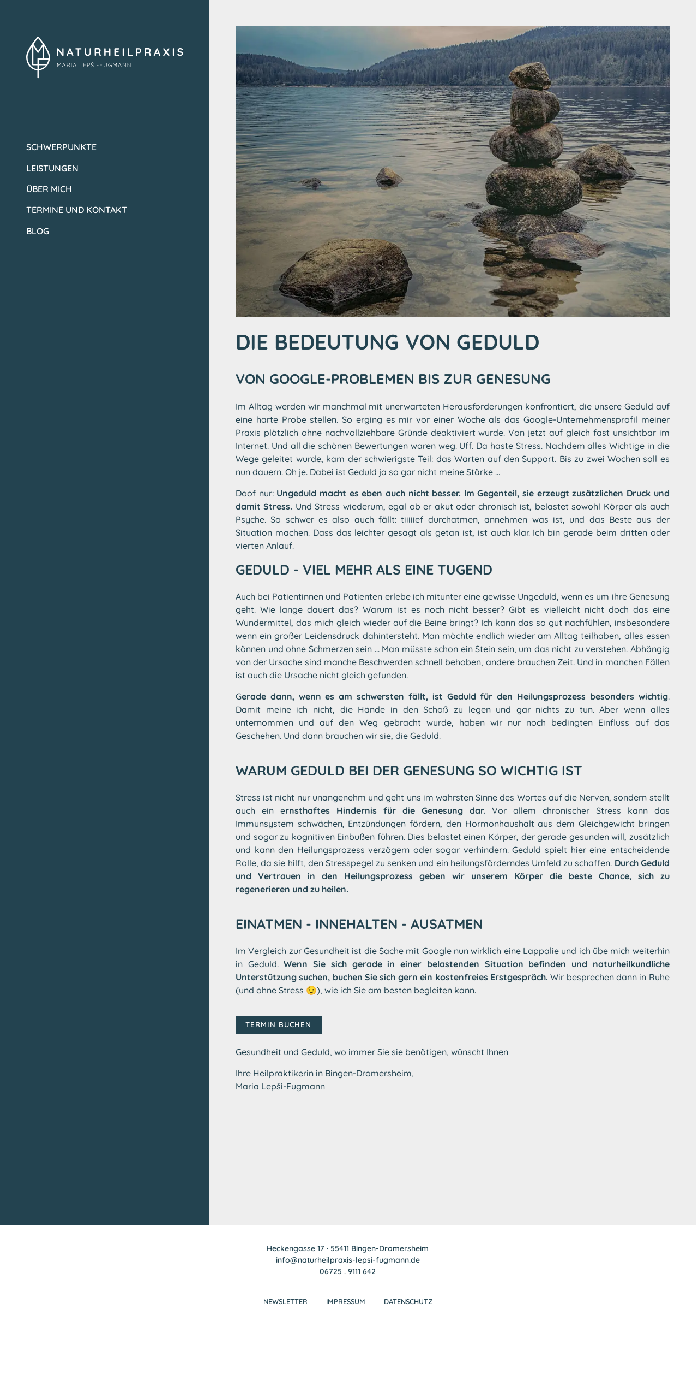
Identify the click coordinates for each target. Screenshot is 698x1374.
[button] (24, 1350)
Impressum (346, 1304)
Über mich (49, 188)
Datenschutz (409, 1304)
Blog (37, 231)
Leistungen (52, 168)
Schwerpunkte (61, 146)
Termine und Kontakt (76, 209)
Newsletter (284, 1304)
